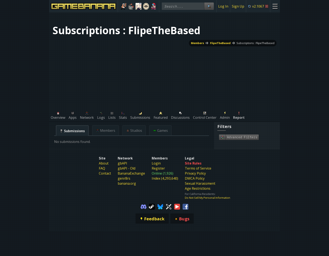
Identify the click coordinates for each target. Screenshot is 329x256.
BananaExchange (131, 173)
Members (197, 43)
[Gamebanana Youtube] (177, 206)
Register (158, 168)
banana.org (127, 183)
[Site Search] (209, 6)
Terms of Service (198, 168)
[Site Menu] (275, 6)
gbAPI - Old (126, 168)
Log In (223, 6)
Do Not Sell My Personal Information (207, 198)
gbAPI (122, 163)
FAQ (102, 168)
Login (156, 163)
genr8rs (124, 178)
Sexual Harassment (200, 183)
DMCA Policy (195, 178)
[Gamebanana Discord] (143, 206)
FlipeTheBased (220, 43)
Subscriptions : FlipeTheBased (255, 43)
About (103, 163)
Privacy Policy (195, 173)
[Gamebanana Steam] (152, 206)
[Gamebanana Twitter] (168, 206)
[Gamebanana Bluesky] (160, 206)
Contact (105, 173)
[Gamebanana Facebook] (185, 206)
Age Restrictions (197, 188)
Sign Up (238, 6)
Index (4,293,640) (165, 178)
